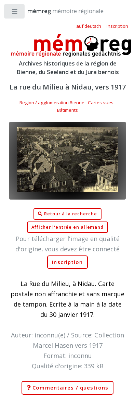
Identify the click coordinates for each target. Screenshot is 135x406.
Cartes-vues (100, 102)
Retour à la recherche (67, 214)
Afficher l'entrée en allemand (67, 227)
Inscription (67, 262)
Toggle (15, 13)
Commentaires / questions (67, 388)
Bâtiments (67, 110)
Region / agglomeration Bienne (51, 102)
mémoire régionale (59, 11)
